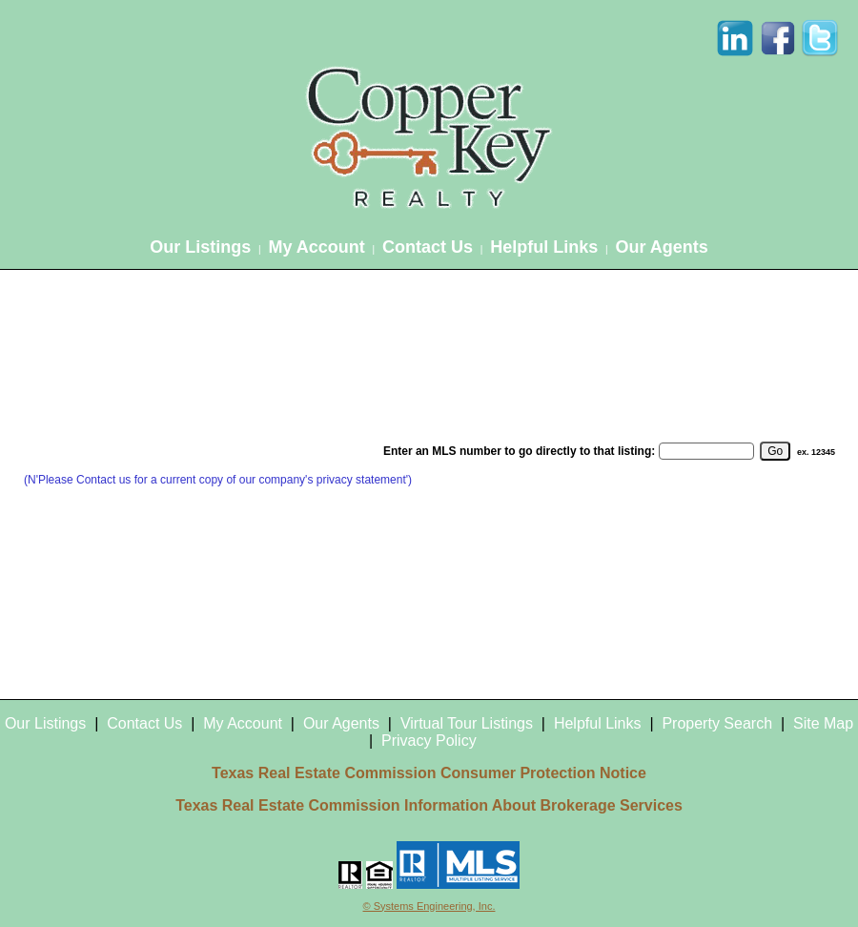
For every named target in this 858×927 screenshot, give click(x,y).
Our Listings (200, 247)
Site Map (823, 723)
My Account (316, 247)
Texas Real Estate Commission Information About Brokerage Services (429, 805)
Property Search (717, 723)
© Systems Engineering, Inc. (429, 906)
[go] (775, 451)
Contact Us (427, 247)
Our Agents (661, 247)
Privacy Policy (429, 740)
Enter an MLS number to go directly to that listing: (519, 451)
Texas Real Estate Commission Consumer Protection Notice (429, 773)
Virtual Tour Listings (466, 723)
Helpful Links (544, 247)
